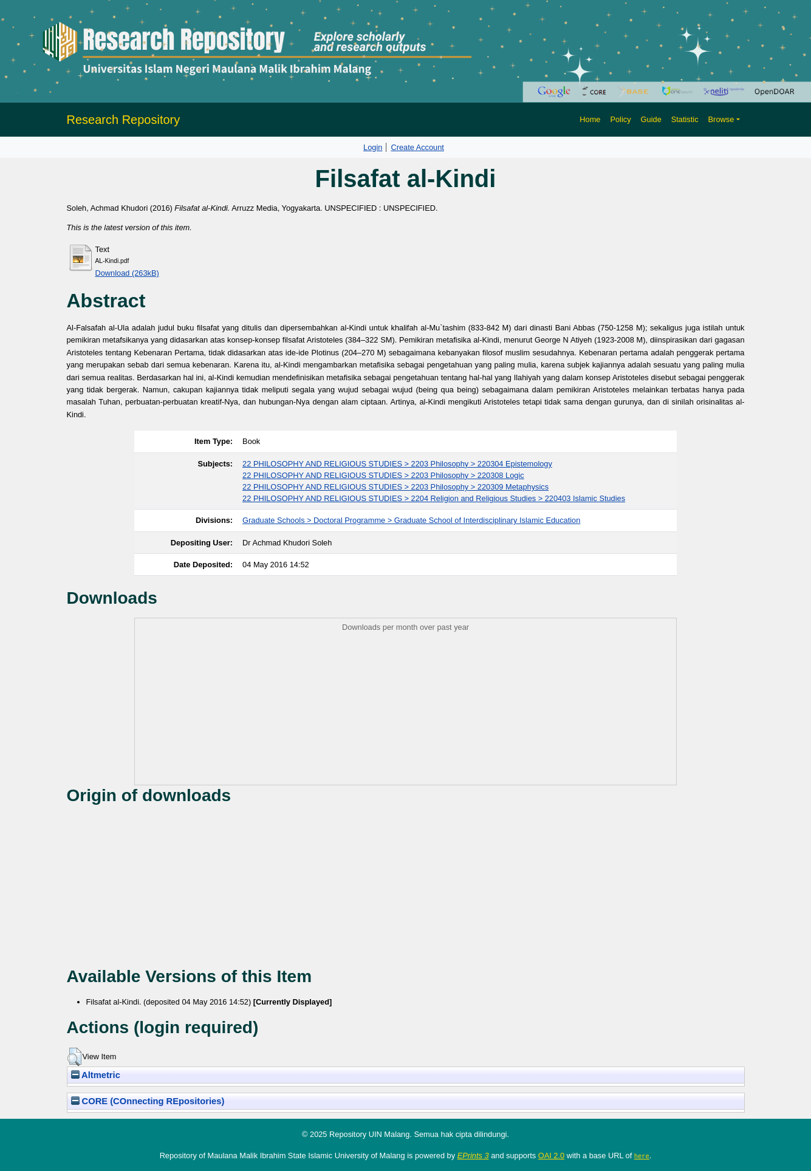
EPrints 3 (473, 1155)
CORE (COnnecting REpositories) (148, 1101)
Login (372, 147)
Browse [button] (721, 119)
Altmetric (95, 1075)
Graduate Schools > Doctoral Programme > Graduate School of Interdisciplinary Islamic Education (411, 520)
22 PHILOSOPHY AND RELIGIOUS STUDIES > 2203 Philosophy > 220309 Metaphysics (395, 486)
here (641, 1156)
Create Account (417, 147)
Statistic (685, 119)
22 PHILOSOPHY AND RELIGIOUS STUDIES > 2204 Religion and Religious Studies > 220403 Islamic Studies (433, 498)
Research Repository (123, 119)
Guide (651, 119)
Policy (620, 119)
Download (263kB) (127, 273)
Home (590, 119)
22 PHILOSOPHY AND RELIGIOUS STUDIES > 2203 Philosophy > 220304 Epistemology (397, 463)
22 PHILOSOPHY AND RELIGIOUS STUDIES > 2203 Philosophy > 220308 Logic (383, 475)
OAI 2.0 (551, 1155)
